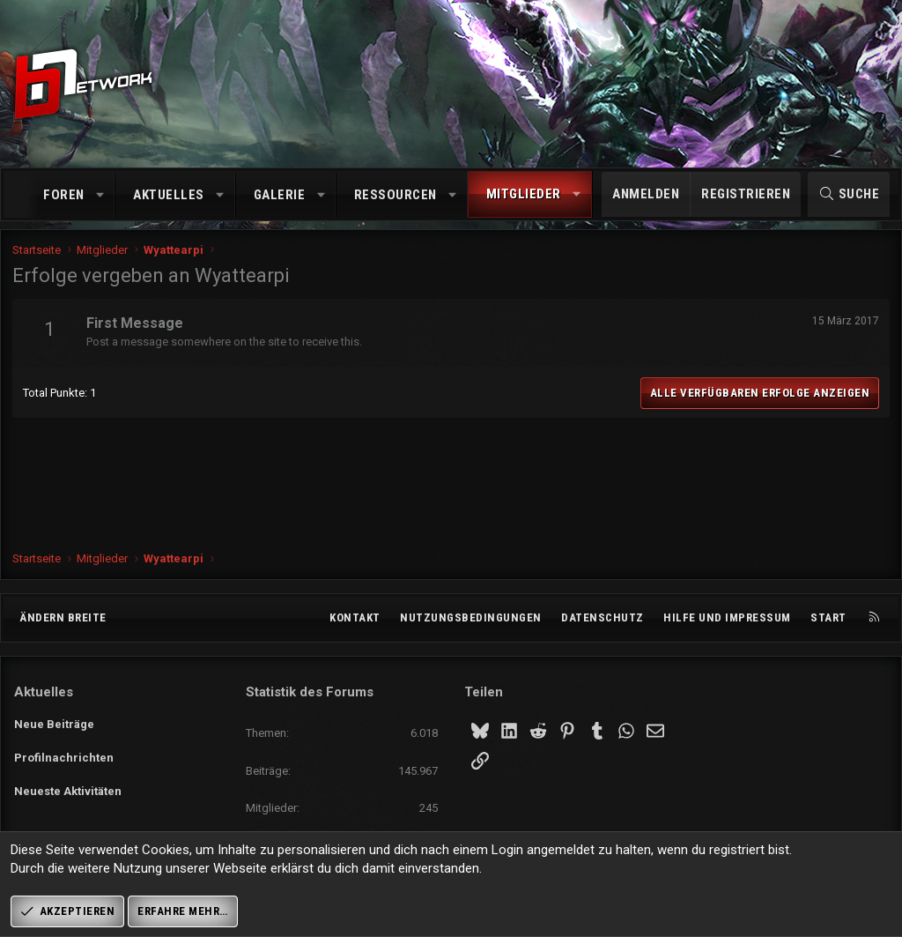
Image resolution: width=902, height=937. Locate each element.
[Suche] (849, 194)
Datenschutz (602, 617)
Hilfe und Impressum (727, 617)
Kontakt (355, 617)
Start (828, 617)
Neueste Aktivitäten (68, 786)
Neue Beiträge (54, 722)
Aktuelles (168, 195)
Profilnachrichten (64, 755)
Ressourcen (395, 195)
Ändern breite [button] (63, 617)
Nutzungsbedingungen (471, 617)
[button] (100, 195)
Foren (64, 195)
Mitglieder (523, 194)
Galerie (280, 195)
